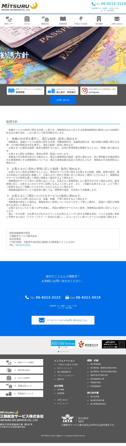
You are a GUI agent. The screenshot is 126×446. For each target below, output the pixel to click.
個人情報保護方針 (64, 372)
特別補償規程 (95, 386)
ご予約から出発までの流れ (67, 365)
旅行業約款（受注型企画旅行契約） (104, 372)
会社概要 (60, 390)
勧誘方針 (60, 379)
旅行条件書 (94, 397)
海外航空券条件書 (97, 400)
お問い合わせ (63, 100)
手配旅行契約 (95, 382)
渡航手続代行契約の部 (99, 375)
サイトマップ (62, 404)
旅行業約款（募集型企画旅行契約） (104, 368)
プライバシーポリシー (66, 376)
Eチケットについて (64, 368)
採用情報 (60, 393)
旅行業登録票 (95, 364)
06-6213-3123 (23, 245)
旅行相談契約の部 (97, 379)
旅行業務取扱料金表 (98, 404)
